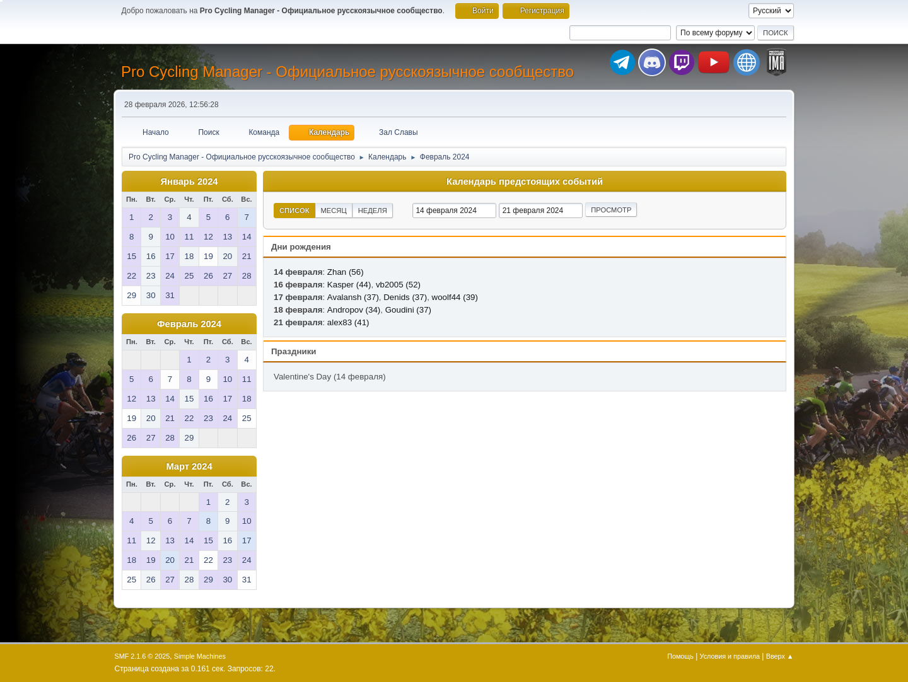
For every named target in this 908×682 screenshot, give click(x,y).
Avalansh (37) (353, 297)
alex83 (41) (348, 322)
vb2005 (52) (398, 284)
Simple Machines (200, 656)
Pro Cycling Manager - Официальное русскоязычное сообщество (347, 71)
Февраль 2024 (189, 324)
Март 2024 (189, 466)
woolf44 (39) (455, 297)
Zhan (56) (345, 272)
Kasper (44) (349, 284)
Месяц (334, 210)
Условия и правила (730, 656)
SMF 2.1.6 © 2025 (142, 656)
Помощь (680, 656)
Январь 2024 (189, 181)
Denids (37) (405, 297)
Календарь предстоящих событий (524, 181)
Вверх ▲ (780, 656)
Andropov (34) (353, 310)
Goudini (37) (408, 310)
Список (294, 210)
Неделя (372, 210)
